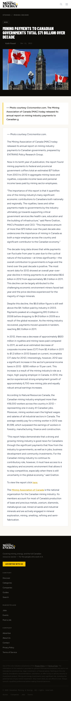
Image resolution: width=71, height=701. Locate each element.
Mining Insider (21, 15)
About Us (6, 638)
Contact (6, 643)
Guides (6, 592)
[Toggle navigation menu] (66, 4)
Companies (7, 588)
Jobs (5, 610)
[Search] (61, 4)
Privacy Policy (8, 647)
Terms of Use (53, 666)
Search (6, 597)
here (35, 482)
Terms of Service (10, 652)
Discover (6, 578)
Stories (6, 15)
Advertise (7, 633)
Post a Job (7, 620)
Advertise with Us (14, 564)
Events (5, 615)
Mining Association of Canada (28, 489)
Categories (7, 583)
